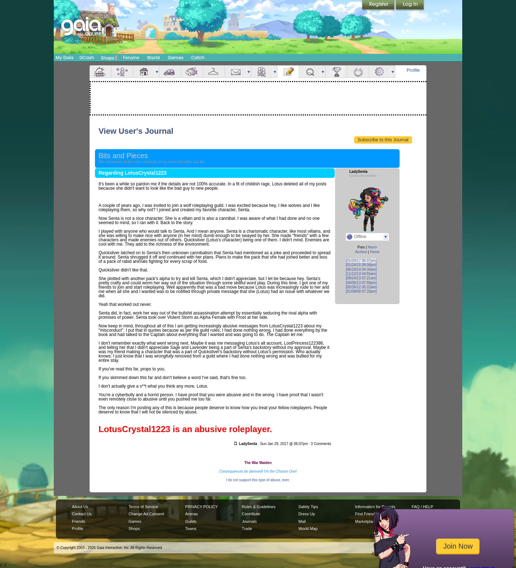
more (157, 71)
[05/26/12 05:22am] (361, 287)
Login (410, 5)
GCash (87, 58)
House (144, 71)
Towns (190, 528)
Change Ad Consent (146, 514)
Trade (247, 528)
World (153, 58)
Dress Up (306, 514)
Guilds (190, 521)
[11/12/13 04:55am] (361, 274)
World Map (307, 528)
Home (374, 252)
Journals (249, 521)
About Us (80, 507)
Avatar (122, 71)
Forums (131, 58)
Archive (361, 252)
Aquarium (192, 71)
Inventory (214, 71)
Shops (109, 57)
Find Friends (366, 514)
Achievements (336, 71)
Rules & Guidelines (259, 507)
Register (379, 5)
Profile (413, 70)
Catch (198, 58)
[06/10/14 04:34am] (361, 269)
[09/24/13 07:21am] (361, 278)
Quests (310, 71)
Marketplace (366, 521)
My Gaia (64, 58)
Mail (236, 71)
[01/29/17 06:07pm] (361, 260)
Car (170, 71)
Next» (372, 247)
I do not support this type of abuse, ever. (258, 480)
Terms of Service (143, 507)
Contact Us (82, 514)
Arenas (191, 514)
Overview (100, 71)
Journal (288, 71)
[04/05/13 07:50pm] (361, 283)
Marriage (358, 71)
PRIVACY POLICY (201, 507)
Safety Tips (308, 507)
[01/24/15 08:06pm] (361, 265)
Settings (380, 71)
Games (175, 58)
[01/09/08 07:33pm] (361, 291)
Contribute (251, 514)
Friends (262, 71)
